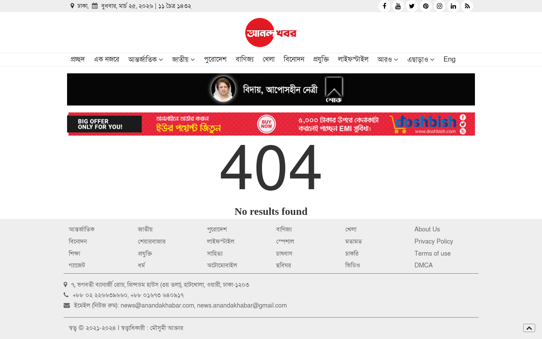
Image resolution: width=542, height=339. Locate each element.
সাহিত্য (215, 254)
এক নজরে (106, 59)
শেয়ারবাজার (152, 242)
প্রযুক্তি (321, 59)
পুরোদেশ (215, 59)
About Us (427, 229)
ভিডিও (352, 265)
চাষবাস (284, 254)
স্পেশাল (285, 242)
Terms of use (432, 254)
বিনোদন (294, 59)
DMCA (423, 265)
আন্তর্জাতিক (142, 59)
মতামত (353, 242)
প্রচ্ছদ (78, 59)
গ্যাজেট (77, 265)
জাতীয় (180, 59)
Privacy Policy (433, 242)
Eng (449, 59)
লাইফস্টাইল (353, 59)
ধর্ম (141, 265)
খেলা (269, 59)
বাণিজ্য (245, 59)
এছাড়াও (417, 59)
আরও (384, 59)
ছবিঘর (283, 265)
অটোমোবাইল (222, 265)
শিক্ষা (74, 254)
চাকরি (351, 254)
